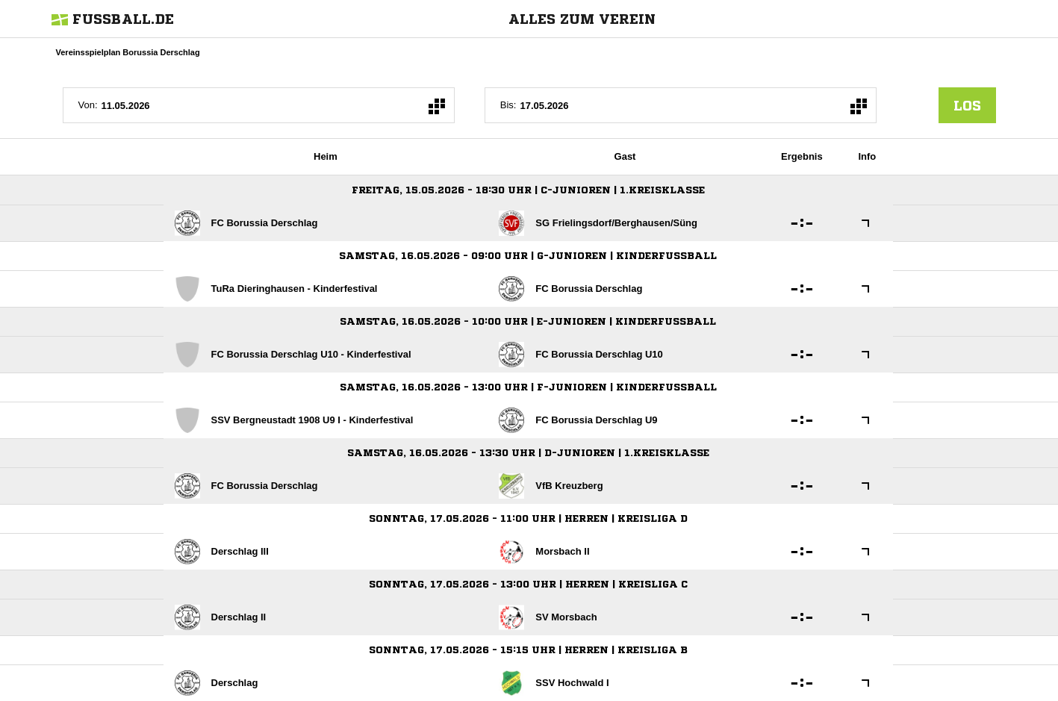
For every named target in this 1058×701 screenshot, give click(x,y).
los (967, 105)
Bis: (508, 104)
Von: (88, 104)
